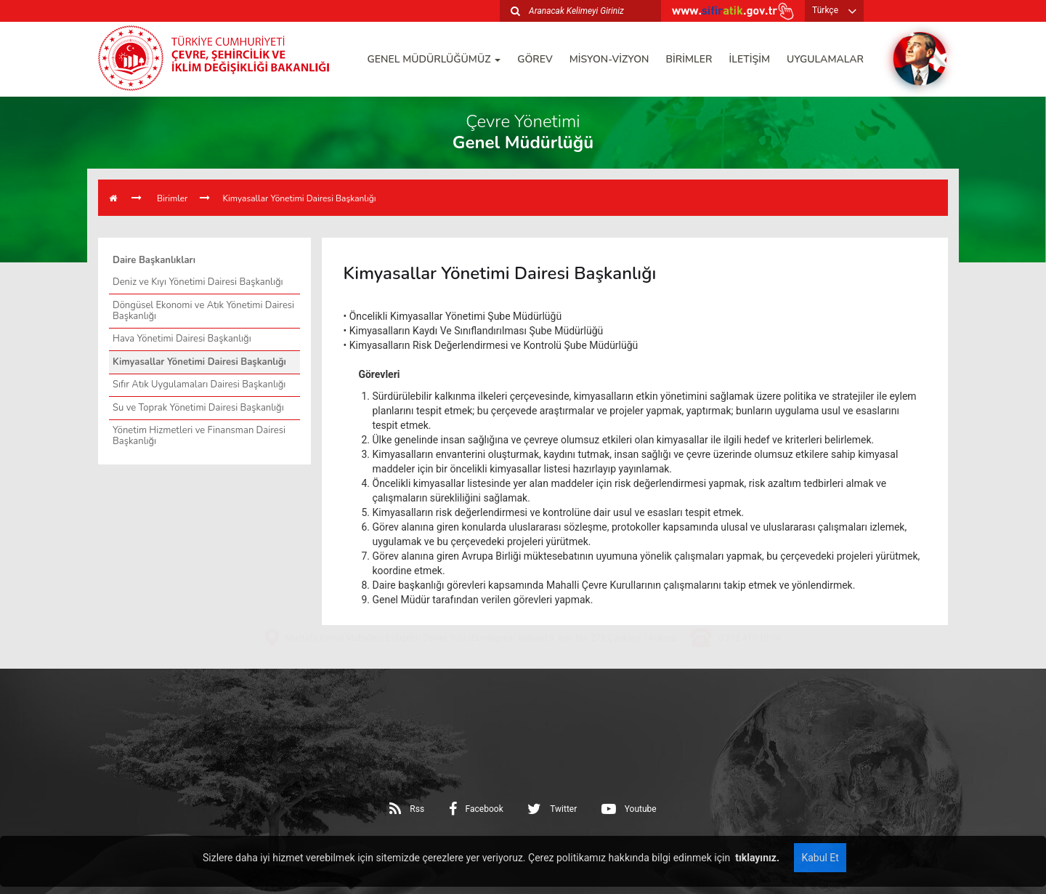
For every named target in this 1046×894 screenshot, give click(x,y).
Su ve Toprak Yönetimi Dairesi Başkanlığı (198, 407)
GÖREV (535, 59)
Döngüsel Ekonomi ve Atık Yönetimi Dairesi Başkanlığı (203, 311)
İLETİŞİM (749, 59)
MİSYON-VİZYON (609, 59)
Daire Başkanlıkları (154, 260)
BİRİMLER (689, 59)
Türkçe (825, 10)
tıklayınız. (756, 857)
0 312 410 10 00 (749, 688)
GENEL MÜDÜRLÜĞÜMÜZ (434, 59)
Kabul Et (819, 857)
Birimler (172, 198)
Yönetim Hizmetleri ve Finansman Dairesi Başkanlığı (199, 436)
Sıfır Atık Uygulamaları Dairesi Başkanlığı (199, 384)
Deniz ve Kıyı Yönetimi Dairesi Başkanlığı (198, 282)
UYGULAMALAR (825, 59)
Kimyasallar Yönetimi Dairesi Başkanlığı (299, 198)
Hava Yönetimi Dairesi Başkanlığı (182, 338)
